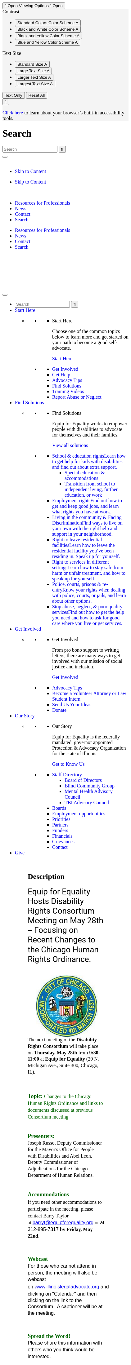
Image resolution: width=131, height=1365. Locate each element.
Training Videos (68, 391)
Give (20, 852)
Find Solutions (66, 385)
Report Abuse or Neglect (77, 397)
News (20, 208)
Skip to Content (30, 171)
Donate (59, 710)
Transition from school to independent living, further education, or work (91, 489)
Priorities (61, 819)
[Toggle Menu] (4, 295)
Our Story (25, 715)
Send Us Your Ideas (71, 704)
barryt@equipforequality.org (63, 1222)
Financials (62, 836)
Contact (22, 214)
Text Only (13, 95)
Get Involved (65, 369)
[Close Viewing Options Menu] (5, 102)
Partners (60, 824)
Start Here (25, 310)
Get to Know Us (68, 764)
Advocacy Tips (67, 380)
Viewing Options (34, 5)
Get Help (61, 374)
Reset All (37, 95)
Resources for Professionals (42, 203)
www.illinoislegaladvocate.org (66, 1286)
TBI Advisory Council (87, 802)
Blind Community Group (90, 785)
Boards (59, 808)
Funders (60, 830)
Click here (12, 112)
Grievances (63, 841)
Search (22, 219)
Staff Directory (67, 774)
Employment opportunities (78, 813)
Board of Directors (83, 780)
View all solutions (70, 445)
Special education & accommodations (85, 475)
